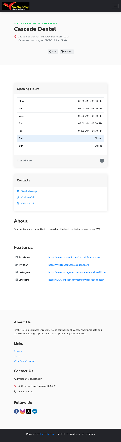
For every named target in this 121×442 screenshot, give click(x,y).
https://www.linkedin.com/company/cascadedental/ (76, 279)
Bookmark (66, 51)
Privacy (18, 351)
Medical (35, 23)
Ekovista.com (47, 434)
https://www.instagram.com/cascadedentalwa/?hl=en (77, 272)
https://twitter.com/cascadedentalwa (68, 264)
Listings (20, 23)
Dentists (50, 23)
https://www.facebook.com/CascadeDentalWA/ (74, 257)
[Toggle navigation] (115, 6)
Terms (17, 356)
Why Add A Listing (24, 361)
